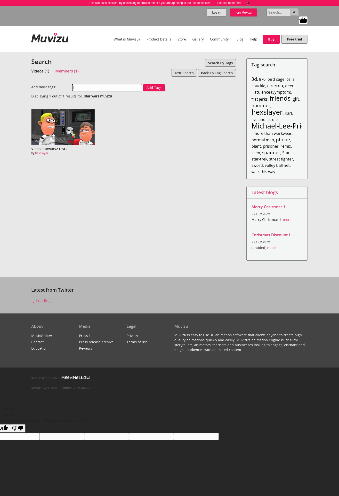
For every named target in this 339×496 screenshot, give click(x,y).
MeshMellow (41, 335)
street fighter (281, 159)
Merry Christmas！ (268, 206)
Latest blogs (264, 192)
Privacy (132, 335)
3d (254, 79)
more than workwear (272, 133)
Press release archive (96, 342)
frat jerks (259, 99)
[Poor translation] (17, 428)
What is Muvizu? (127, 39)
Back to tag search (217, 73)
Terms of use (137, 342)
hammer (260, 105)
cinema (275, 85)
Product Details (158, 39)
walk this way (263, 171)
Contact (37, 342)
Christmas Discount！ (271, 235)
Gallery (198, 39)
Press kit (86, 335)
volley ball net (277, 165)
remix (286, 146)
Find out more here (229, 3)
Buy (271, 39)
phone (283, 139)
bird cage (275, 79)
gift (295, 99)
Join (243, 12)
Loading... (42, 300)
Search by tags (220, 63)
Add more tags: (43, 87)
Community (219, 39)
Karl (288, 113)
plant (256, 146)
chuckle (258, 85)
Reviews (85, 348)
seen (255, 152)
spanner (271, 152)
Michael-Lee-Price (279, 125)
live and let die (264, 119)
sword (257, 165)
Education (39, 348)
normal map (262, 140)
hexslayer (41, 153)
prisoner (271, 146)
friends (280, 98)
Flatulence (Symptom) (271, 92)
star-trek (259, 159)
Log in (216, 12)
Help (253, 39)
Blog (239, 39)
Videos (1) (40, 71)
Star (286, 152)
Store (182, 39)
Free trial (294, 39)
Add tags (153, 87)
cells (290, 79)
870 (262, 79)
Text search (184, 73)
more (287, 219)
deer (289, 85)
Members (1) (67, 71)
